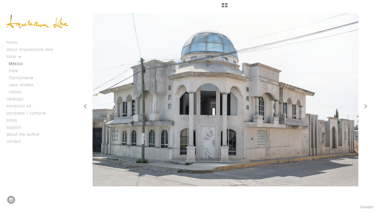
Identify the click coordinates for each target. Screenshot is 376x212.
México (16, 63)
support (17, 127)
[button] (224, 7)
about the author (23, 134)
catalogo (17, 99)
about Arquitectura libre (30, 49)
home (12, 42)
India (13, 70)
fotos (14, 56)
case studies (24, 84)
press (11, 120)
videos (15, 92)
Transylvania (21, 77)
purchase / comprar (26, 113)
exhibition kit (18, 106)
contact (13, 141)
